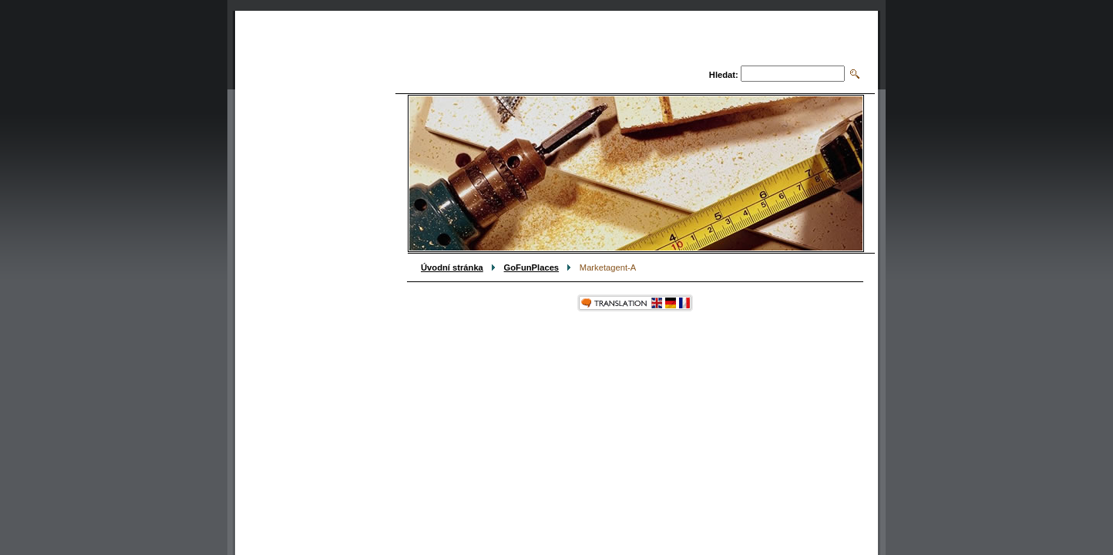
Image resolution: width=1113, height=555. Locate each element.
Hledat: (723, 74)
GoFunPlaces (532, 267)
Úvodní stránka (452, 267)
